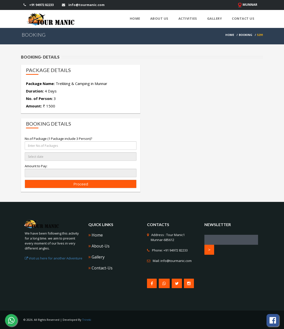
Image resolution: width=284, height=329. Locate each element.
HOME (229, 35)
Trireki (86, 320)
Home (135, 18)
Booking (245, 35)
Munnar (247, 4)
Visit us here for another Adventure (53, 258)
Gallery (214, 18)
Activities (187, 18)
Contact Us (243, 18)
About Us (159, 18)
